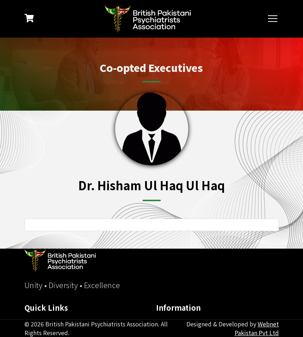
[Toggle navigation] (273, 18)
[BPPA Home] (60, 260)
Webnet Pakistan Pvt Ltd (257, 328)
